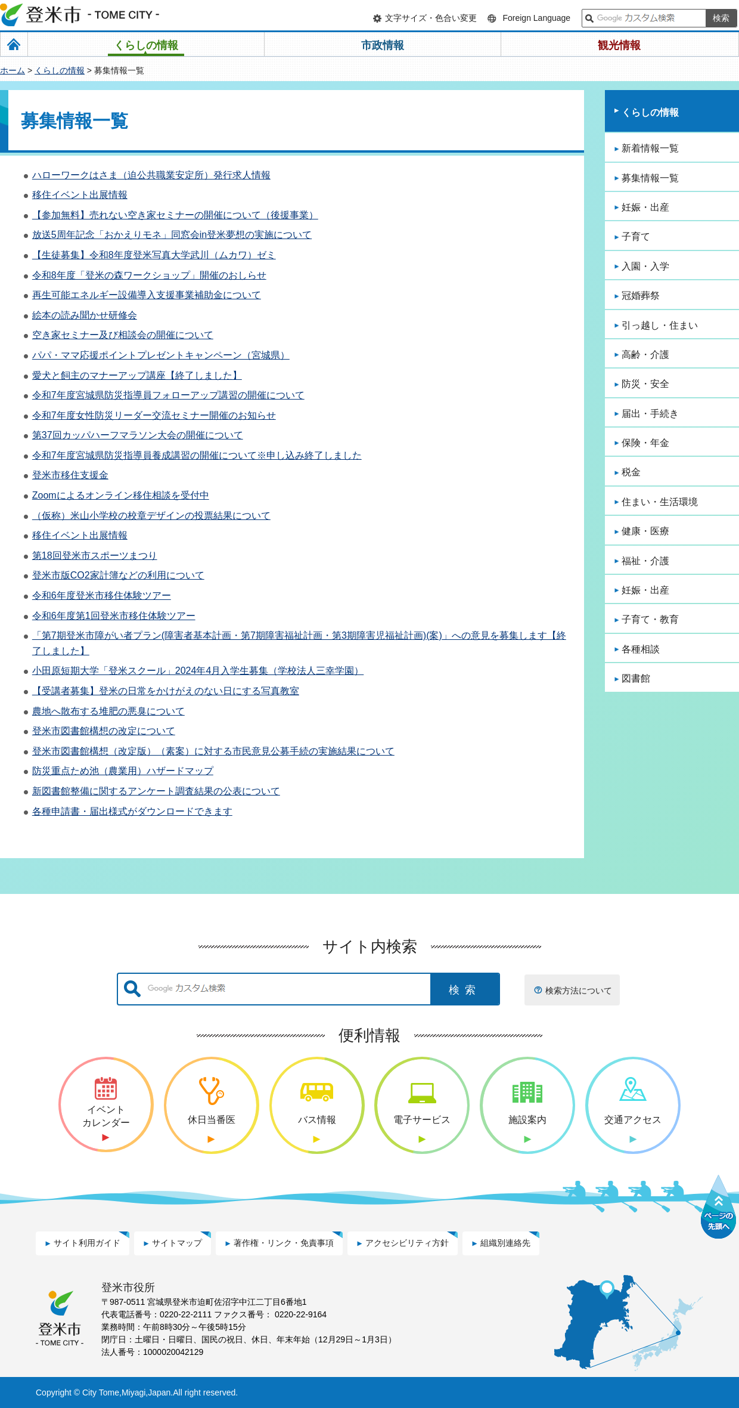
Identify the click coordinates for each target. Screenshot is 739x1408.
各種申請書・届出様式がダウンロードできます (132, 811)
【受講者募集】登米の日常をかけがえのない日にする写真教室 (165, 691)
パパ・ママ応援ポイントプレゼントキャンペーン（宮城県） (161, 355)
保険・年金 (645, 443)
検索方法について (578, 990)
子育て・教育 (650, 619)
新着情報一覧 (650, 148)
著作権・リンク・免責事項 (284, 1243)
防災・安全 (645, 384)
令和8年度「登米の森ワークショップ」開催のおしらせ (149, 275)
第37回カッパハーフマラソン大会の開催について (137, 435)
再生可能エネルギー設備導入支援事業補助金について (146, 295)
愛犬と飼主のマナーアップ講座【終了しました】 (137, 375)
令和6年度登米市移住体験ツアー (101, 595)
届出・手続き (650, 414)
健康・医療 (645, 531)
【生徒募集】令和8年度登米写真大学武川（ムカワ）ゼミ (154, 255)
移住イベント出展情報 (80, 195)
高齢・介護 (645, 354)
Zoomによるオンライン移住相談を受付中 (120, 495)
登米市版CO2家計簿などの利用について (118, 575)
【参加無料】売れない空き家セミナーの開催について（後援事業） (175, 215)
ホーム (12, 70)
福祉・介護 (645, 561)
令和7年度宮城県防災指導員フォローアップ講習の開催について (168, 395)
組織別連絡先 (505, 1243)
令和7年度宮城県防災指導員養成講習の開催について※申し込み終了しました (197, 455)
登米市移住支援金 (70, 475)
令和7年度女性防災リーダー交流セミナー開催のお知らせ (154, 415)
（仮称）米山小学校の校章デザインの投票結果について (151, 515)
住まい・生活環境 (660, 502)
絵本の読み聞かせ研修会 (84, 315)
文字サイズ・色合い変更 (431, 18)
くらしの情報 (60, 70)
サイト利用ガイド (87, 1243)
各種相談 (641, 649)
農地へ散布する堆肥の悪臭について (108, 711)
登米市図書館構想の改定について (103, 731)
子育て (636, 236)
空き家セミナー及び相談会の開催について (122, 335)
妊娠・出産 (645, 207)
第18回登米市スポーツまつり (94, 555)
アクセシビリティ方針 (407, 1243)
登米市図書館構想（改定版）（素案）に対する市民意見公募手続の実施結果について (213, 751)
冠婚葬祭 (641, 295)
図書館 (636, 678)
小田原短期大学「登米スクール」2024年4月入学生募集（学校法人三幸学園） (198, 671)
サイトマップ (177, 1243)
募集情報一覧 (650, 178)
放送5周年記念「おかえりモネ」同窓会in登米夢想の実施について (172, 235)
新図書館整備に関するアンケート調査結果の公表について (156, 791)
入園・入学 (645, 266)
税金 (631, 472)
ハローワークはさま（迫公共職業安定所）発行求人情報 (151, 175)
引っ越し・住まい (660, 325)
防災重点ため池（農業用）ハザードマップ (122, 771)
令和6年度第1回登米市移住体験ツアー (113, 616)
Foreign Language (536, 18)
